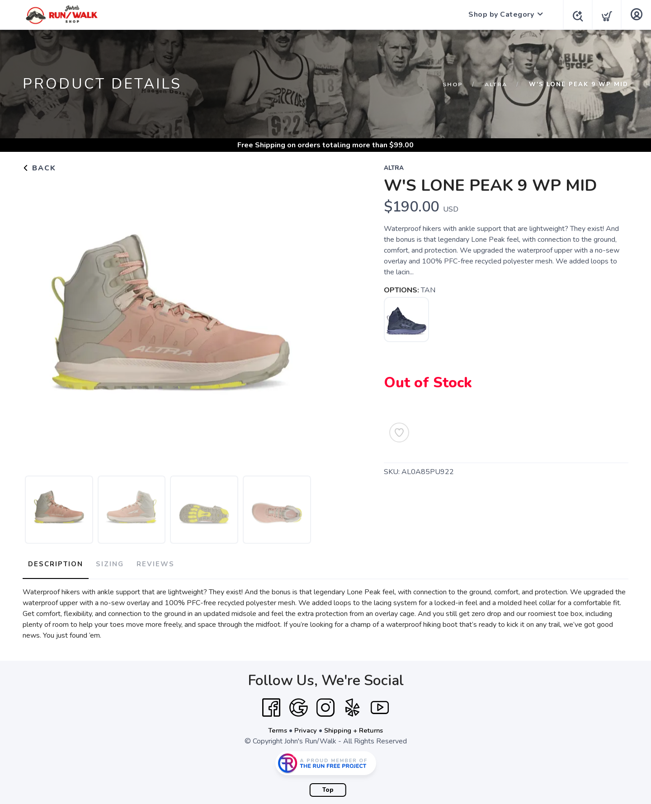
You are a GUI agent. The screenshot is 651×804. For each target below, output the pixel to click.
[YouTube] (379, 704)
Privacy (304, 727)
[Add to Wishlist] (399, 432)
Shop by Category (498, 14)
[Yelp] (352, 704)
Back (39, 168)
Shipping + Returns (355, 727)
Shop (451, 84)
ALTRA (495, 84)
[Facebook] (271, 704)
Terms (274, 727)
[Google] (298, 704)
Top (328, 786)
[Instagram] (325, 704)
